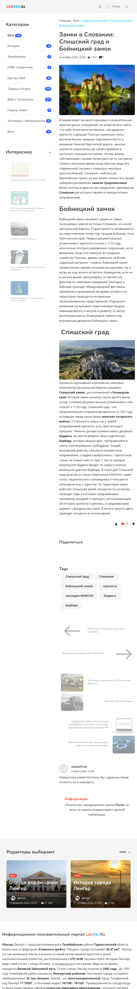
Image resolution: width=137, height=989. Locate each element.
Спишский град (77, 576)
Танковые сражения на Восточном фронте (109, 682)
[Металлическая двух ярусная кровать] (73, 631)
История (13, 46)
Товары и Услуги (19, 89)
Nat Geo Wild (16, 78)
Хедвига (110, 596)
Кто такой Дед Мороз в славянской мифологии (28, 267)
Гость (113, 6)
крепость (110, 586)
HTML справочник (20, 67)
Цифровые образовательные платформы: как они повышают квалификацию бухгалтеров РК (88, 724)
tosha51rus (79, 767)
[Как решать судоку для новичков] (122, 654)
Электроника (16, 57)
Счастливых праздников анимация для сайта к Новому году (28, 208)
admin (21, 898)
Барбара (71, 605)
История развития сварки (24, 237)
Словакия (106, 576)
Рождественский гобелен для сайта (28, 178)
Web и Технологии (20, 99)
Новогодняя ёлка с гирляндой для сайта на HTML (28, 298)
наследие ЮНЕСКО (79, 596)
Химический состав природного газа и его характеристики (88, 744)
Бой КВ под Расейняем (119, 701)
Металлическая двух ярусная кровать (106, 630)
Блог (10, 35)
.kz (15, 6)
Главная (64, 21)
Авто (10, 132)
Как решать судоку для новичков (83, 653)
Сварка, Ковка (17, 110)
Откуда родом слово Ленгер (34, 885)
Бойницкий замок (79, 586)
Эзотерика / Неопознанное (26, 121)
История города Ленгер (92, 885)
